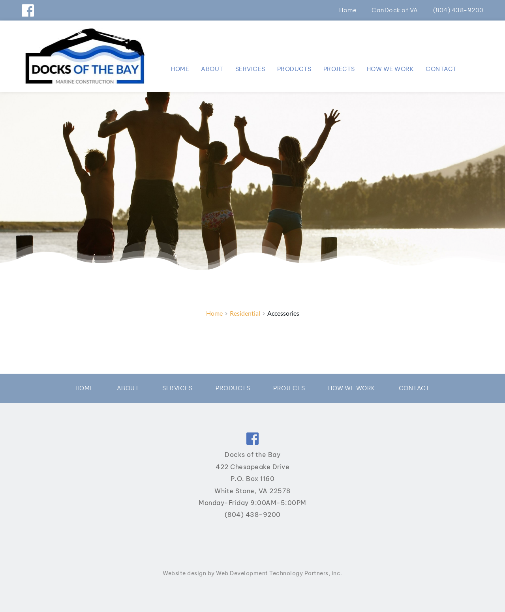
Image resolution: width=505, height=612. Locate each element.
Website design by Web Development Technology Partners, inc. (252, 573)
